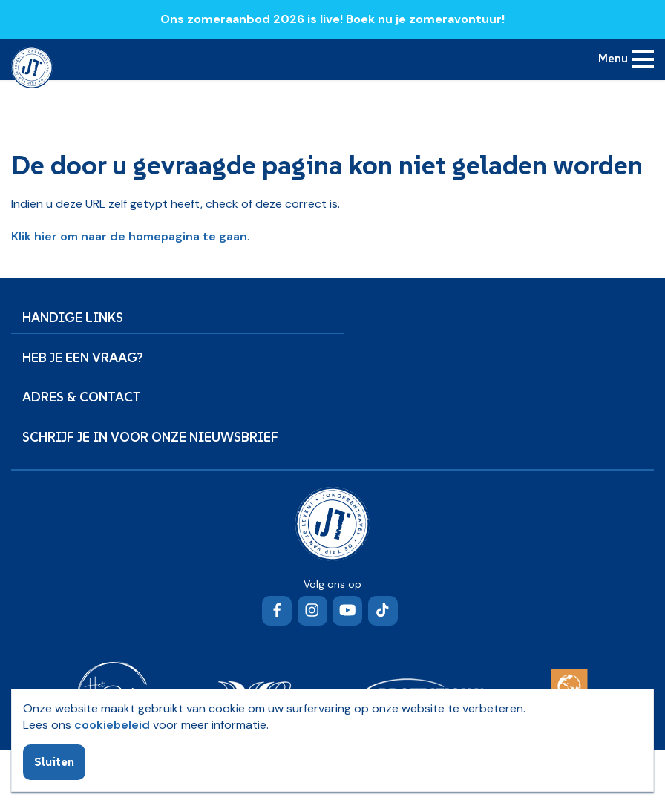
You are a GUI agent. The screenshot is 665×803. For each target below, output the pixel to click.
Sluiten (54, 761)
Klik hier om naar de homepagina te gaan (129, 236)
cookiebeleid (112, 724)
